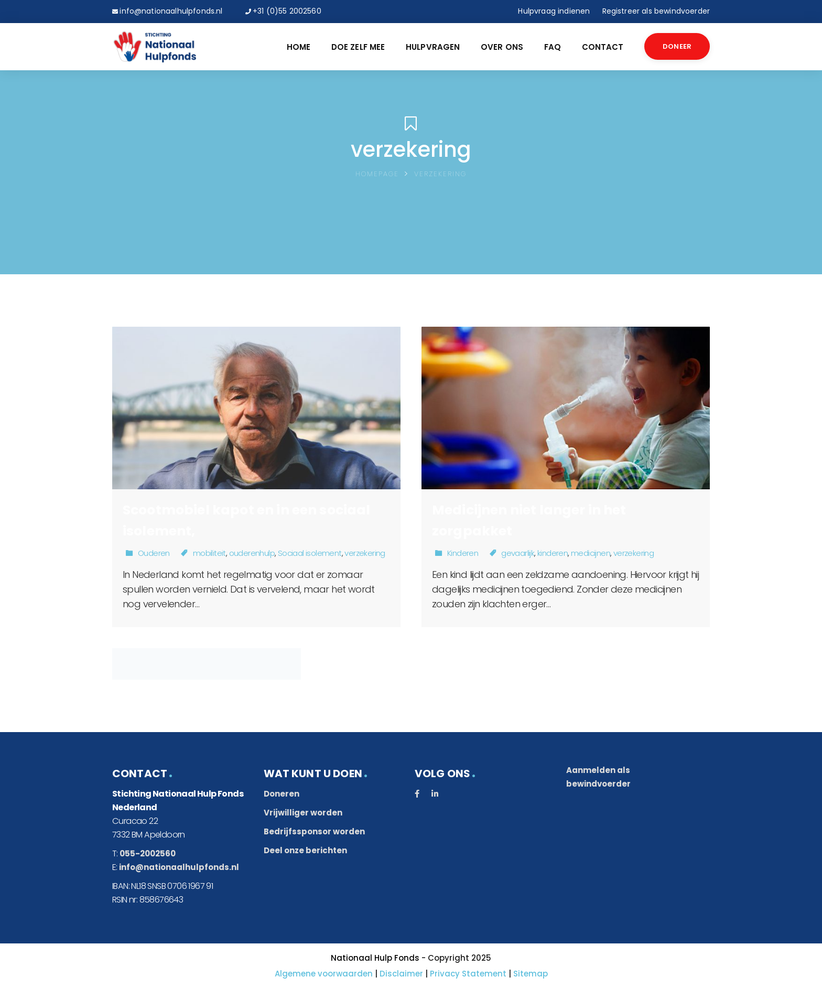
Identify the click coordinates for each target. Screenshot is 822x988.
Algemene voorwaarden (324, 973)
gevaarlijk (517, 553)
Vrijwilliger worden (303, 812)
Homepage (377, 174)
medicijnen (590, 553)
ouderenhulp (252, 553)
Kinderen (462, 553)
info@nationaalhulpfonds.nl (171, 11)
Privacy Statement (468, 973)
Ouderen (154, 553)
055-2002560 (148, 853)
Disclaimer (401, 973)
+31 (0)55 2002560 (287, 11)
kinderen (552, 553)
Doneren (281, 793)
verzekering (364, 553)
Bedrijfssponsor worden (314, 831)
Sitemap (530, 973)
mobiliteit (209, 553)
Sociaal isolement (310, 553)
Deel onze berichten (305, 850)
